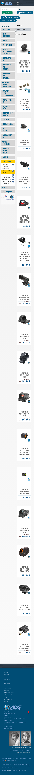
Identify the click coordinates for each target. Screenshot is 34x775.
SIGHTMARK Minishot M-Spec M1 (24, 142)
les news (6, 690)
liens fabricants (8, 699)
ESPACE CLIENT (25, 13)
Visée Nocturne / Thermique (8, 182)
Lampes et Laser (8, 175)
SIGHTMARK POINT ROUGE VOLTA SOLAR (24, 569)
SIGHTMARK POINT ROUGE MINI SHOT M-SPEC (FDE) (24, 103)
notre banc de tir (8, 695)
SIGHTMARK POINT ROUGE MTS (24, 375)
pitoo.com (9, 770)
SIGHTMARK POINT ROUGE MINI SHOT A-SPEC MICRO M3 (24, 219)
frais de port (7, 683)
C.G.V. (5, 681)
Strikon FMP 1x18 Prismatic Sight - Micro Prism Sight (24, 64)
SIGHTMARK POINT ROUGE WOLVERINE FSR (24, 647)
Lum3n (18, 770)
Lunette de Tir (8, 177)
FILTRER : (20, 26)
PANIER (7, 13)
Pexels (24, 770)
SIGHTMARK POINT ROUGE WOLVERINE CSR (24, 608)
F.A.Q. (5, 697)
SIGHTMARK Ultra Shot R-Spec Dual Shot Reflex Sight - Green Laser (24, 257)
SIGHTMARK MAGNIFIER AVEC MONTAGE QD (24, 298)
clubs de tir (7, 701)
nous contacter (8, 688)
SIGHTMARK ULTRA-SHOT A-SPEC (24, 530)
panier (5, 677)
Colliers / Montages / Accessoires (8, 166)
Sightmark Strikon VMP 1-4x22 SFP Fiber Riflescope (24, 180)
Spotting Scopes (8, 179)
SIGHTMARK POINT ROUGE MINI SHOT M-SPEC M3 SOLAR (24, 452)
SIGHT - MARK (13, 17)
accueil (6, 672)
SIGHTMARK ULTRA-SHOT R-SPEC (24, 336)
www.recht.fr (27, 766)
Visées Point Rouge (8, 20)
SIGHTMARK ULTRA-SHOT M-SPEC (24, 414)
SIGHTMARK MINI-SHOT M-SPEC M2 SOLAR (24, 491)
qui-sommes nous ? (9, 692)
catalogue (6, 674)
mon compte (7, 679)
